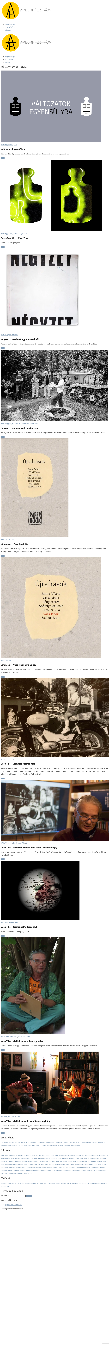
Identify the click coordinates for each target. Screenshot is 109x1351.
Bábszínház (4, 1183)
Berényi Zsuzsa (50, 1155)
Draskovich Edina (76, 1155)
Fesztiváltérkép (10, 27)
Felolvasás (16, 423)
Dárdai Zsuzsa (67, 1155)
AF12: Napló (80, 1142)
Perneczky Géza (101, 1164)
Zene (8, 1186)
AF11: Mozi (74, 1142)
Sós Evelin (65, 1167)
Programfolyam (11, 24)
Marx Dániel (4, 1164)
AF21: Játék (43, 1145)
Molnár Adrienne (28, 1164)
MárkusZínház (92, 1161)
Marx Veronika (12, 1164)
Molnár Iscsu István (38, 1164)
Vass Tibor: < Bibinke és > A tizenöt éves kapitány (25, 1121)
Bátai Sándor (42, 1155)
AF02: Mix (11, 1142)
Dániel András (59, 1155)
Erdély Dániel (99, 1155)
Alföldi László (4, 1155)
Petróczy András (5, 1167)
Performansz (74, 1183)
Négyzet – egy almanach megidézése (19, 428)
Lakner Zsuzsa (77, 1161)
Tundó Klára (35, 1170)
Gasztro (46, 1183)
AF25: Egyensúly (7, 145)
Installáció (25, 423)
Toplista (93, 1183)
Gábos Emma (18, 1158)
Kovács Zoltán (51, 1161)
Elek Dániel (85, 1155)
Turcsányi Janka (66, 1170)
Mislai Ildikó (19, 1164)
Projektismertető (82, 1183)
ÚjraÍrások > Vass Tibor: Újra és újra (18, 665)
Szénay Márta (97, 1167)
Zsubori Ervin (19, 1173)
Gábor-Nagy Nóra (9, 1158)
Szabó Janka (72, 1167)
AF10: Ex (68, 1142)
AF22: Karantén (6, 759)
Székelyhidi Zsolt (88, 1167)
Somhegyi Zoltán (57, 1167)
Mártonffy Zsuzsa (101, 1161)
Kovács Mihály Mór (33, 1161)
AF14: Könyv (93, 1142)
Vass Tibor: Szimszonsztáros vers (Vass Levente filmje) (29, 847)
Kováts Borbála (67, 1161)
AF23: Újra (4, 539)
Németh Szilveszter (76, 1164)
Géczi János (33, 1158)
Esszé (16, 1183)
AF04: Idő (24, 1142)
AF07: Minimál (47, 1142)
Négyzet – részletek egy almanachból (20, 339)
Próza (32, 423)
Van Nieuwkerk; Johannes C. (79, 1170)
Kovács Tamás (43, 1161)
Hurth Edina (8, 1161)
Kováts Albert (59, 1161)
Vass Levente (99, 1170)
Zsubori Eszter (28, 1173)
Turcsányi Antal (58, 1170)
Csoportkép (10, 1183)
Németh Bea (66, 1164)
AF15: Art (4, 1117)
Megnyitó (67, 1183)
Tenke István (17, 1170)
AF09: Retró (62, 1142)
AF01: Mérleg (4, 1142)
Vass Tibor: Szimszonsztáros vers (18, 764)
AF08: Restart (55, 1142)
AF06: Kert (40, 1142)
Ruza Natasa (21, 1167)
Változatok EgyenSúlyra (13, 149)
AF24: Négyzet (6, 335)
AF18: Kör (4, 922)
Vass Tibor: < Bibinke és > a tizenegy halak (22, 1041)
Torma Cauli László (26, 1170)
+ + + (3, 158)
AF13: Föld (87, 1142)
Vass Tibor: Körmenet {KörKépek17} (19, 927)
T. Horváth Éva (9, 1170)
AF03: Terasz (18, 1142)
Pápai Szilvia (93, 1164)
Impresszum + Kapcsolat (13, 1205)
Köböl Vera (25, 1161)
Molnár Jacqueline (49, 1164)
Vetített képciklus (20, 234)
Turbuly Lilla (49, 1170)
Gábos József (26, 1158)
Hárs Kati (47, 1158)
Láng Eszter (84, 1161)
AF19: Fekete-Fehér (25, 1145)
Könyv (11, 539)
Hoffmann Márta (63, 1158)
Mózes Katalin (59, 1164)
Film (15, 145)
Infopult (8, 30)
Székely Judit (79, 1167)
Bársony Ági (34, 1155)
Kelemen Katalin (16, 1161)
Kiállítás (15, 335)
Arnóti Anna (12, 1155)
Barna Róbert (27, 1155)
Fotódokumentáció (32, 1183)
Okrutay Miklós (85, 1164)
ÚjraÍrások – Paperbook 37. (14, 544)
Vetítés (101, 1183)
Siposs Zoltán (49, 1167)
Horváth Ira (91, 1158)
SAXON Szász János (39, 1167)
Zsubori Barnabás (9, 1173)
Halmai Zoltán (41, 1158)
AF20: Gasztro (35, 1145)
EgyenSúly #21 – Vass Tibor (15, 238)
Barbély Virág (19, 1155)
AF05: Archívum (32, 1142)
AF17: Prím (5, 1037)
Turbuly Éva (42, 1170)
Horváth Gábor (83, 1158)
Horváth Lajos (98, 1158)
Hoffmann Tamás (74, 1158)
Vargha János (91, 1170)
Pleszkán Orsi (14, 1167)
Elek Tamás (91, 1155)
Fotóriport (22, 1037)
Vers (36, 423)
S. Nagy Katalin (29, 1167)
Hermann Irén (55, 1158)
